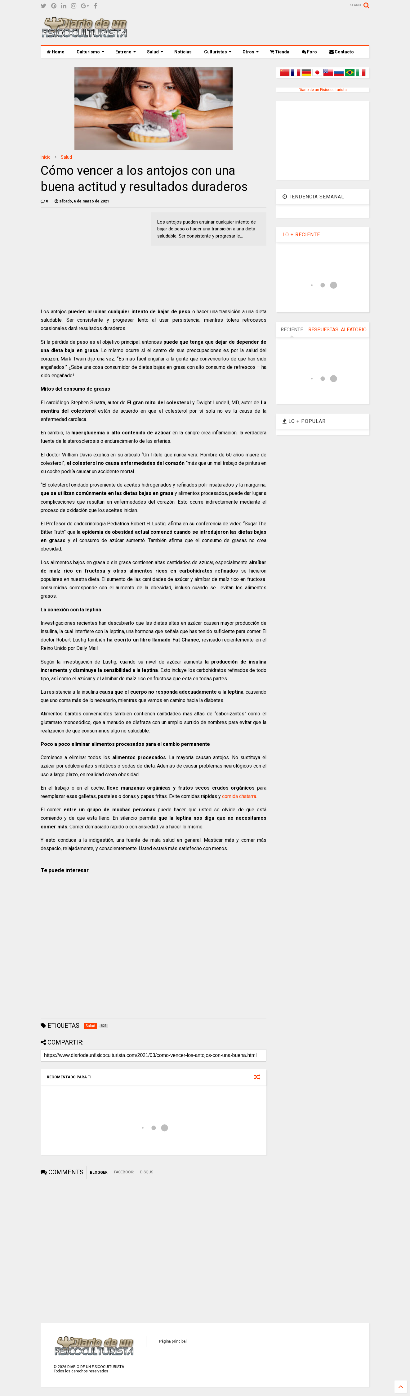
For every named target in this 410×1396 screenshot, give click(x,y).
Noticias (183, 51)
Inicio (46, 157)
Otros (251, 51)
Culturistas (218, 51)
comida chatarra (239, 796)
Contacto (341, 51)
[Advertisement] (256, 28)
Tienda (279, 51)
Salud (155, 51)
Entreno (125, 51)
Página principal (172, 1341)
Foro (309, 51)
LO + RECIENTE (301, 235)
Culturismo (91, 51)
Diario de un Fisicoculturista (323, 90)
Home (55, 51)
